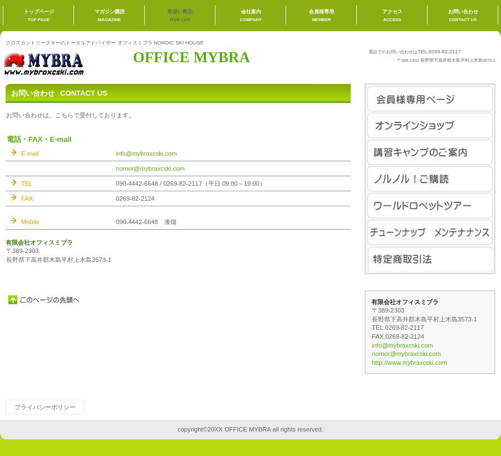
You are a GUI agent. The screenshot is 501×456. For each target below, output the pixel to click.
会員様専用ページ (430, 98)
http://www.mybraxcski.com (409, 362)
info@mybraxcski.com (146, 153)
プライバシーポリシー (45, 407)
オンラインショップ (430, 125)
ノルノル (430, 178)
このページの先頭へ (44, 299)
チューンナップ (430, 232)
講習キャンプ (430, 152)
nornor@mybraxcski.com (150, 168)
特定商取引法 (430, 258)
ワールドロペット (430, 205)
